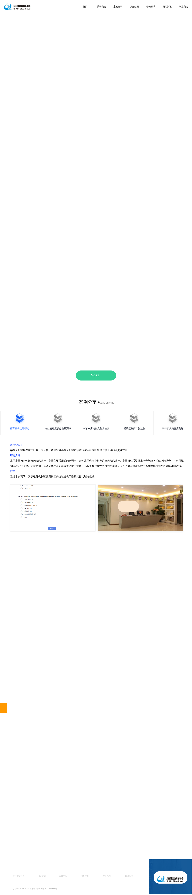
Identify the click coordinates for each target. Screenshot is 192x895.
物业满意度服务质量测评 (58, 428)
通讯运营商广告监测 (134, 428)
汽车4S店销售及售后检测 (96, 428)
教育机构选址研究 (19, 428)
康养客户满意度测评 (172, 428)
